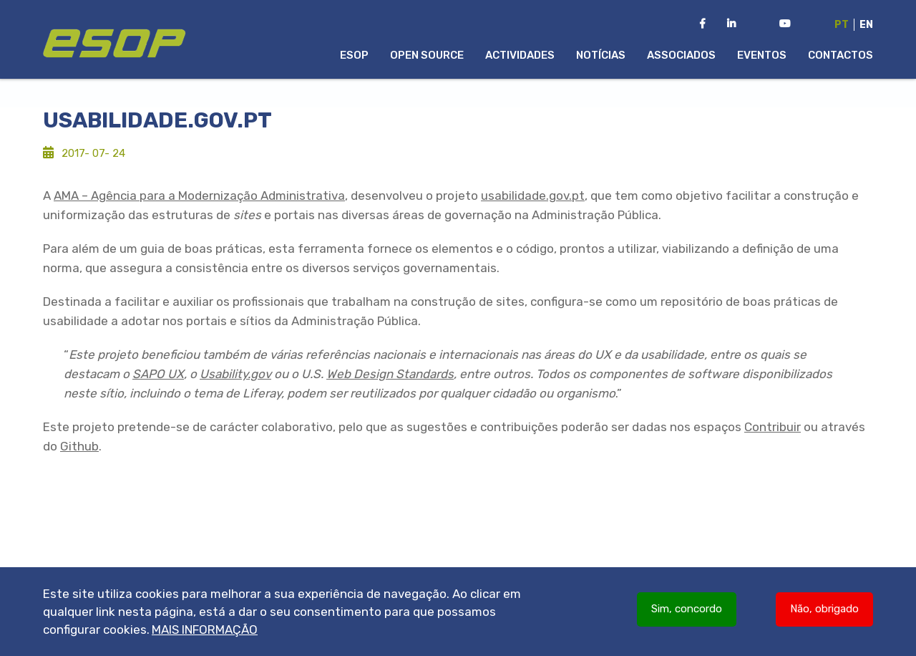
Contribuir (772, 427)
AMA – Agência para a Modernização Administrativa (199, 195)
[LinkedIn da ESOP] (731, 24)
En (866, 25)
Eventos (761, 55)
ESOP (354, 55)
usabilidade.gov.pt (533, 195)
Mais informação (205, 633)
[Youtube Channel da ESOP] (785, 24)
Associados (681, 55)
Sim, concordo (686, 612)
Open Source (427, 55)
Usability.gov (235, 374)
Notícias (600, 55)
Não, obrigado (824, 612)
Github (79, 446)
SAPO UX (158, 374)
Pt (841, 25)
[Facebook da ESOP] (702, 24)
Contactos (840, 55)
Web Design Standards (390, 374)
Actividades (520, 55)
